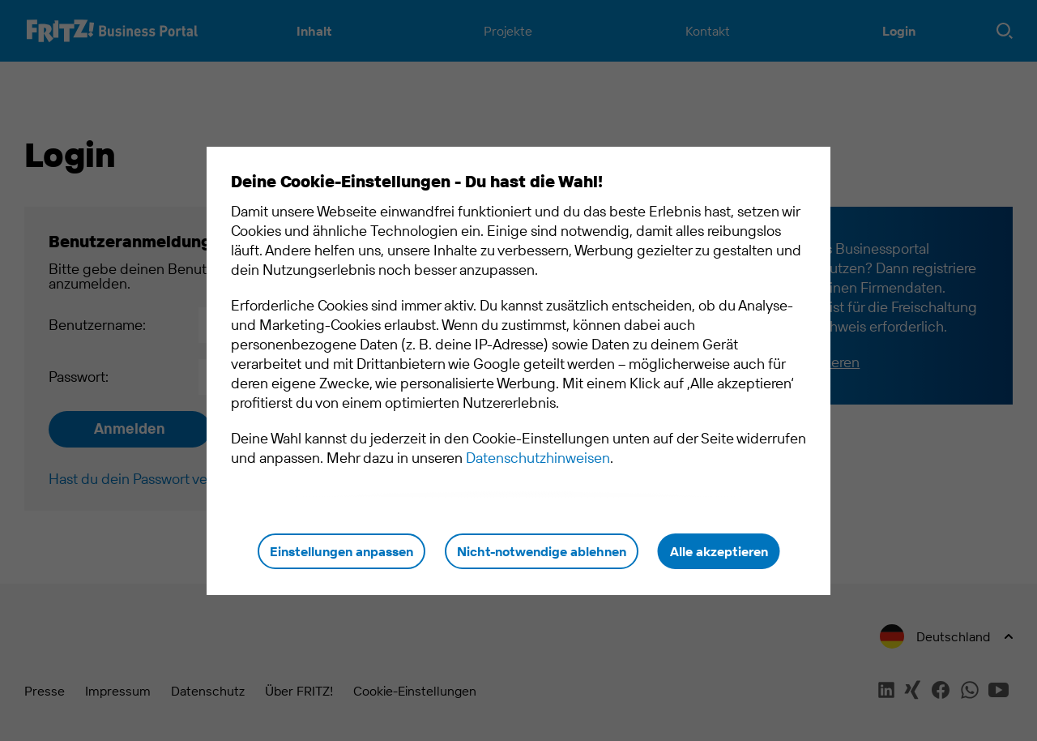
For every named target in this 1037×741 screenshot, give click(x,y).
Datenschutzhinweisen (538, 457)
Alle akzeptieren (719, 551)
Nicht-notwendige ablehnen (541, 551)
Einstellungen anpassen (341, 551)
